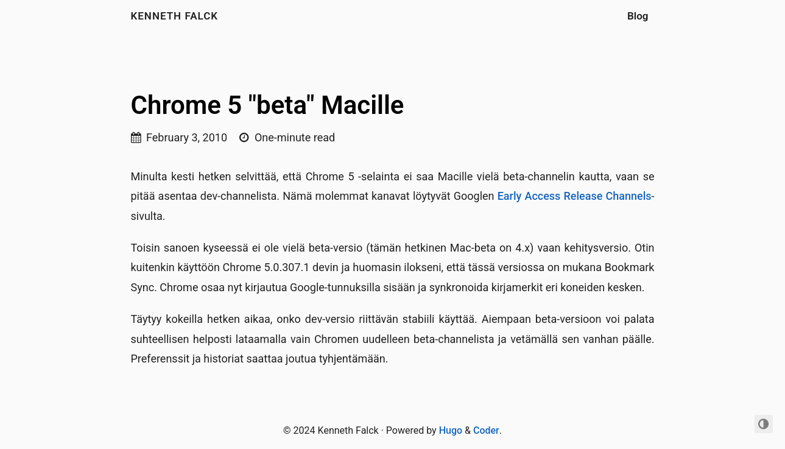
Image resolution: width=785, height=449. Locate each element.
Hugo (450, 430)
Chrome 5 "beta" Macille (267, 105)
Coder (486, 430)
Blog (638, 16)
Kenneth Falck (175, 16)
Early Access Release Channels (575, 195)
